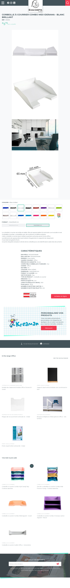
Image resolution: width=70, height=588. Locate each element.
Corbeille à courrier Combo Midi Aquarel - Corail (17, 516)
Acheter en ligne (60, 296)
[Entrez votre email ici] (35, 564)
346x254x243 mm (13, 225)
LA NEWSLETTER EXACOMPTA (35, 559)
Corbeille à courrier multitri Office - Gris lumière (16, 545)
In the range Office (9, 356)
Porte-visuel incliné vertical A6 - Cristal (13, 446)
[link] (3, 3)
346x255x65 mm (38, 225)
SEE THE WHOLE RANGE (60, 358)
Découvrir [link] (49, 328)
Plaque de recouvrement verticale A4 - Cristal (16, 416)
